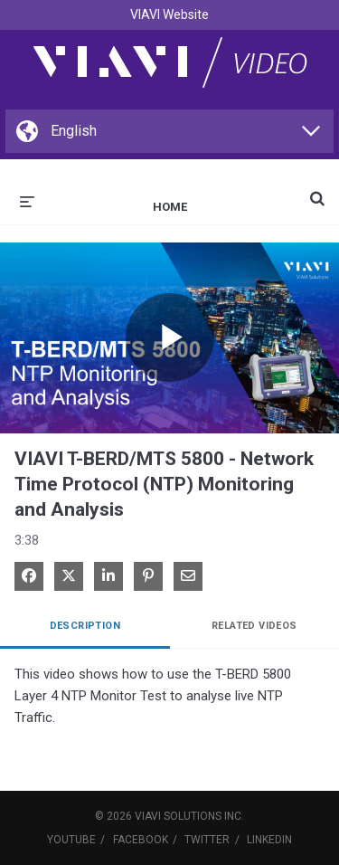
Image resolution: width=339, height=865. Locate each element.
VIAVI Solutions (178, 816)
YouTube (71, 839)
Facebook (140, 839)
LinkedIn (269, 839)
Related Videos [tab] (254, 626)
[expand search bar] (317, 191)
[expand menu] (27, 200)
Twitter (207, 839)
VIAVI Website (169, 14)
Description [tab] (85, 626)
